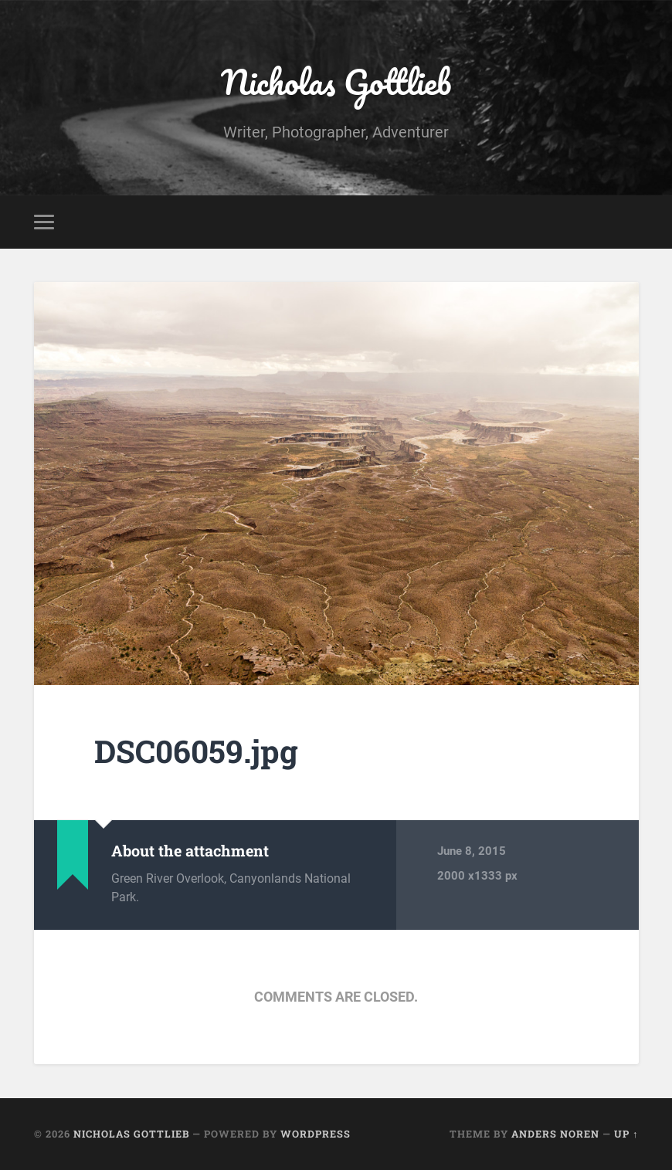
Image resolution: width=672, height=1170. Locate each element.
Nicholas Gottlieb (336, 81)
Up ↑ (626, 1134)
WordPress (315, 1134)
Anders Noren (555, 1134)
